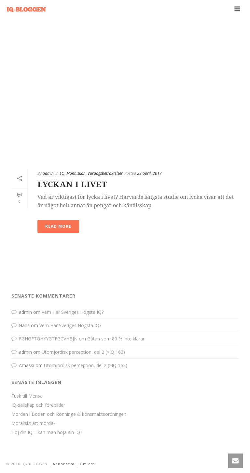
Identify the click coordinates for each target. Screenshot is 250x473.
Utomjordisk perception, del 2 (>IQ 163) (83, 352)
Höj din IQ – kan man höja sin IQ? (46, 432)
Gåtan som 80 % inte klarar (116, 339)
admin (48, 173)
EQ (62, 173)
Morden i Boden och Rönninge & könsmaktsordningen (68, 414)
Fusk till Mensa (27, 396)
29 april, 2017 (149, 173)
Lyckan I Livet (72, 184)
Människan (76, 173)
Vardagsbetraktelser (105, 173)
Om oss (87, 463)
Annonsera (64, 463)
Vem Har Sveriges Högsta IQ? (73, 312)
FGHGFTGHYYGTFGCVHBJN (48, 339)
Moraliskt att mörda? (33, 423)
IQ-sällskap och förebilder (38, 405)
